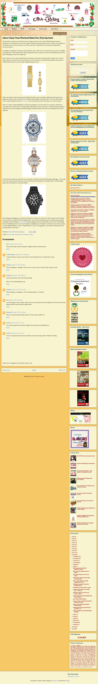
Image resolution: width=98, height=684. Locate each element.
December (76, 556)
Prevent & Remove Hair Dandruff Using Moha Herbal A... (82, 596)
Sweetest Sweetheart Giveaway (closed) (84, 494)
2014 (73, 629)
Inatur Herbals (73, 664)
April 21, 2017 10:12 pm (19, 289)
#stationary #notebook (82, 663)
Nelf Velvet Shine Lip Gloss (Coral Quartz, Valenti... (81, 593)
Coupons (92, 663)
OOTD (22, 29)
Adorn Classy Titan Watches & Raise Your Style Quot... (81, 578)
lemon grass (91, 664)
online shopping (22, 222)
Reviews (14, 29)
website (31, 234)
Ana (7, 300)
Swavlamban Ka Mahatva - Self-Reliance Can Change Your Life (84, 471)
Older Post (62, 370)
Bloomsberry (78, 665)
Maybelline (72, 658)
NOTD (85, 654)
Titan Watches (24, 234)
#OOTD (79, 649)
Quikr (80, 664)
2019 (73, 548)
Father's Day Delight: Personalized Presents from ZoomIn (85, 523)
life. (94, 658)
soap (82, 651)
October (75, 560)
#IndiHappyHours (76, 659)
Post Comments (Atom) (37, 376)
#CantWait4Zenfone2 (87, 666)
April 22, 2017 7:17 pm (17, 323)
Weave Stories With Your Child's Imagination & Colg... (80, 581)
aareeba (8, 333)
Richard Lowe (73, 227)
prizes (91, 649)
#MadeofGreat (90, 661)
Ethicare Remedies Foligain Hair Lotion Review (84, 479)
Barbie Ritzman (74, 219)
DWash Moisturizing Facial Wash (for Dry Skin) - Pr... (82, 608)
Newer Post (6, 370)
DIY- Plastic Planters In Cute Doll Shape (81, 575)
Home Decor (54, 29)
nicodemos (55, 680)
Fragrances (78, 654)
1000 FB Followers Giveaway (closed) (86, 456)
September (76, 562)
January (75, 624)
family (90, 658)
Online (78, 658)
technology (73, 650)
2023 (73, 540)
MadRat (92, 665)
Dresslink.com (85, 665)
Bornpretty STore (91, 650)
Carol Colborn (73, 210)
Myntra (9, 234)
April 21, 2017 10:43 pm (16, 300)
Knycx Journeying (74, 233)
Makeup (87, 651)
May (74, 616)
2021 (73, 544)
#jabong (72, 665)
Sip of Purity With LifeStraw (79, 599)
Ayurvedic (72, 660)
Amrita (8, 323)
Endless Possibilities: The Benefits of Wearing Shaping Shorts (85, 516)
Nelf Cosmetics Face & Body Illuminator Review (79, 568)
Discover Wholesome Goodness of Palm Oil (85, 501)
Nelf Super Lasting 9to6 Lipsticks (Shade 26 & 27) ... (81, 585)
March (75, 620)
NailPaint (91, 654)
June (74, 614)
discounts (85, 664)
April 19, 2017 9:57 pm (15, 244)
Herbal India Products (89, 656)
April (74, 618)
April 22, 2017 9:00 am (19, 312)
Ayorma (92, 659)
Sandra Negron (10, 254)
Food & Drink (43, 29)
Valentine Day (79, 653)
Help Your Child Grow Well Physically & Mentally (82, 611)
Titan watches (24, 101)
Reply (8, 249)
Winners (72, 655)
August (75, 564)
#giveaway (92, 646)
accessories (84, 658)
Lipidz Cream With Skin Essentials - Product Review (81, 605)
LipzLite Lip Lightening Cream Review (86, 463)
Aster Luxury (87, 653)
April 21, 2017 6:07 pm (18, 265)
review (73, 646)
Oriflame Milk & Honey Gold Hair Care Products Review (86, 508)
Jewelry (72, 653)
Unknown (9, 265)
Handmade (79, 656)
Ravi (7, 244)
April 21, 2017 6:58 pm (18, 275)
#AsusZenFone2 (78, 666)
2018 (73, 550)
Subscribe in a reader (73, 676)
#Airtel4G (72, 666)
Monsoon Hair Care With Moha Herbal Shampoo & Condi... (82, 601)
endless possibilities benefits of (80, 199)
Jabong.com (75, 651)
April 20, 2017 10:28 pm (22, 254)
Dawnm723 (9, 312)
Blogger (67, 680)
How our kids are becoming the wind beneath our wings (85, 486)
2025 (73, 536)
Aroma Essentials (89, 647)
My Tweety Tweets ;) (75, 187)
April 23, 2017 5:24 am (17, 333)
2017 (73, 552)
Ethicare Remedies (77, 647)
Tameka (72, 205)
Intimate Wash (81, 660)
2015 (73, 626)
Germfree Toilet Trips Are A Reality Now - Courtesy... (81, 590)
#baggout (72, 663)
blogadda (81, 650)
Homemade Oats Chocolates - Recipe (82, 587)
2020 (73, 546)
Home (6, 29)
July (74, 566)
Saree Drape (82, 661)
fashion (92, 651)
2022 (73, 542)
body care (79, 655)
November (76, 558)
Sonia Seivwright (74, 198)
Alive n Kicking (85, 659)
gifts (86, 655)
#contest (86, 649)
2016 (73, 554)
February (75, 622)
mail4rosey (73, 213)
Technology (31, 29)
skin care (72, 649)
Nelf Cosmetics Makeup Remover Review (81, 572)
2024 (73, 538)
